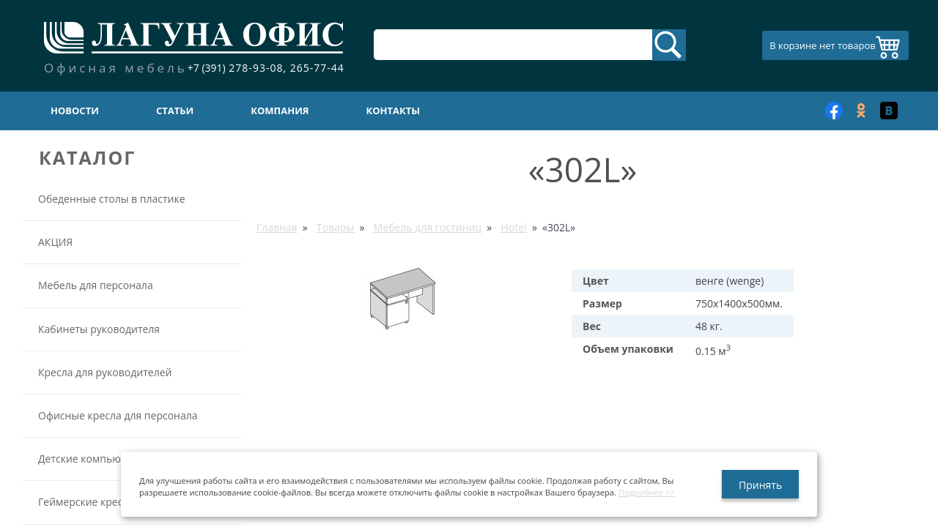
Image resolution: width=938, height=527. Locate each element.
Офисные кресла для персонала (118, 415)
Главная (277, 227)
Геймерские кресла (86, 502)
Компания (280, 110)
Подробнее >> (646, 492)
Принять (760, 485)
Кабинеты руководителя (99, 329)
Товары (335, 227)
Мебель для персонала (95, 285)
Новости (75, 110)
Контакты (393, 110)
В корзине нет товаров (822, 45)
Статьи (174, 110)
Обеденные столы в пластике (111, 199)
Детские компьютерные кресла (116, 459)
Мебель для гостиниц (427, 227)
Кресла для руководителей (104, 372)
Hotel (513, 227)
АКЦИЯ (55, 242)
